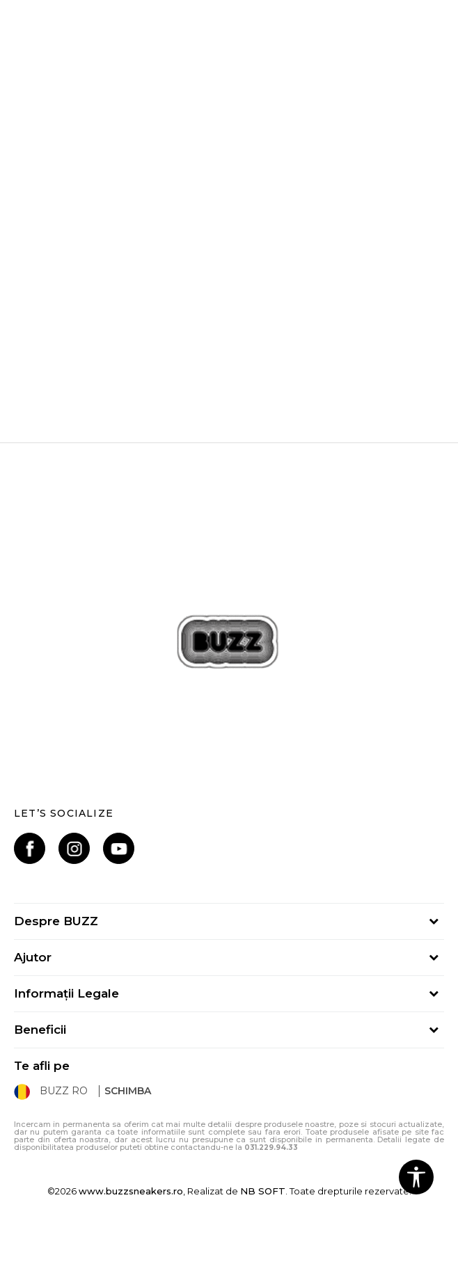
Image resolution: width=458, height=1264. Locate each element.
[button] (416, 1177)
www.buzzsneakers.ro (131, 1191)
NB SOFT (262, 1191)
